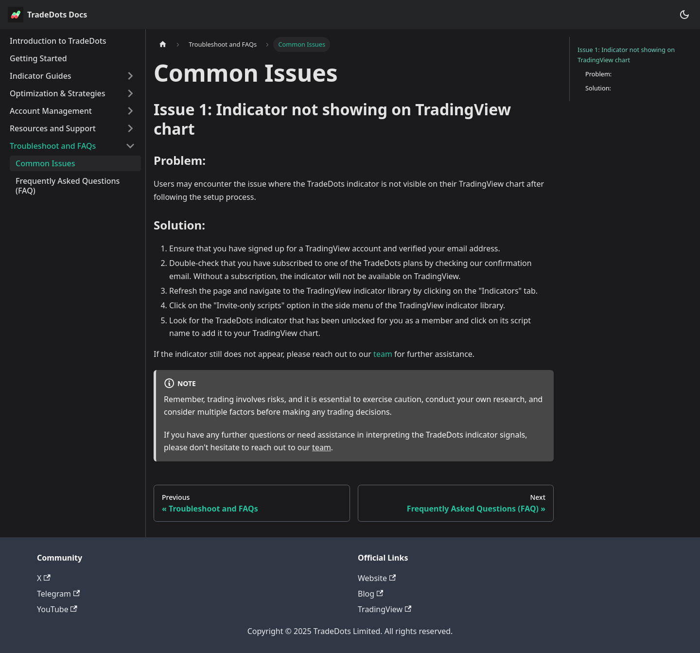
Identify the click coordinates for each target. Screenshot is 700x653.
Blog (370, 593)
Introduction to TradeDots (58, 40)
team (382, 354)
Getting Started (38, 58)
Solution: (598, 88)
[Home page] (163, 44)
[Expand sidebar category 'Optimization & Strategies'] (130, 93)
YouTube (57, 609)
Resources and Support (53, 128)
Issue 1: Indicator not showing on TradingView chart (626, 54)
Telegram (58, 593)
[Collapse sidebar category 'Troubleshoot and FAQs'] (130, 146)
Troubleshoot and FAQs (53, 146)
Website (377, 578)
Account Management (51, 111)
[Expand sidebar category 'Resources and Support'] (130, 128)
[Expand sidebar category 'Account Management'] (130, 111)
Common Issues (45, 163)
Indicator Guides (40, 76)
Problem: (598, 74)
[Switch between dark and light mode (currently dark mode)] (684, 14)
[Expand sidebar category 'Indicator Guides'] (130, 76)
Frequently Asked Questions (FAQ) (68, 186)
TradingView (384, 609)
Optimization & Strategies (57, 93)
